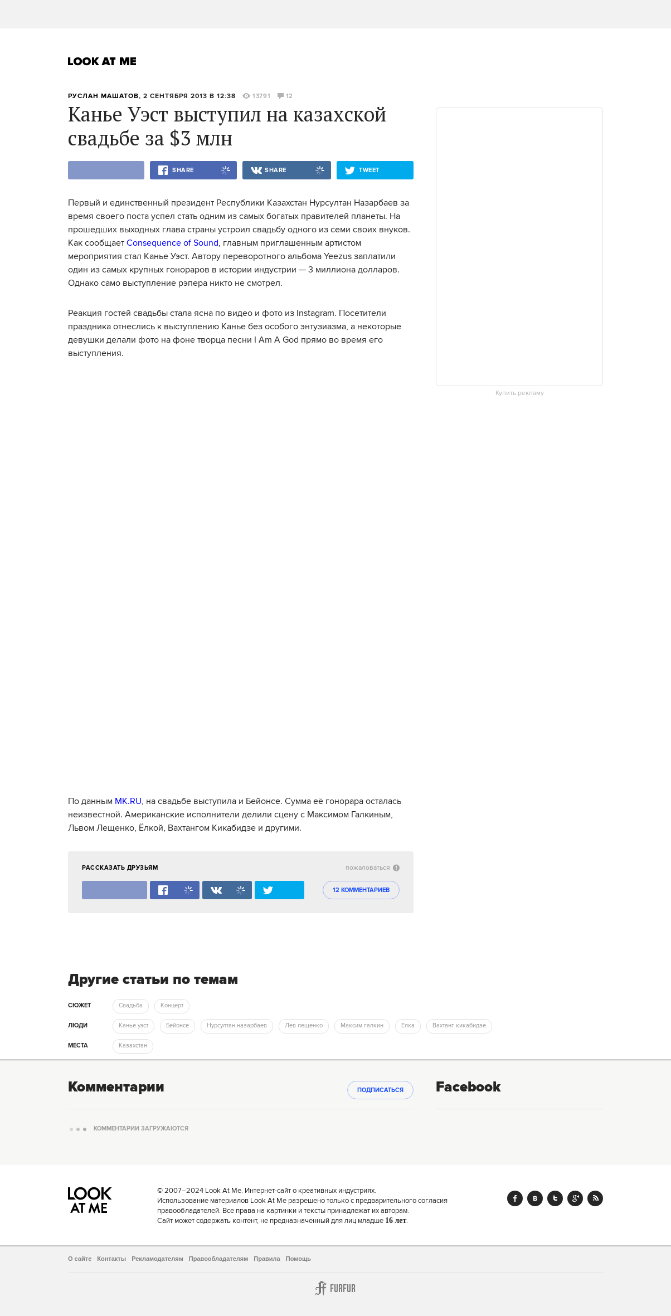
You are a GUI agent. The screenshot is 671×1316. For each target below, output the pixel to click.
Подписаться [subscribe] (380, 1090)
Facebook (515, 1198)
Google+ (575, 1198)
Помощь (298, 1258)
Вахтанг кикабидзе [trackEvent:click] (459, 1026)
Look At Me (102, 61)
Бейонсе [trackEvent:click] (177, 1026)
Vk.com (535, 1198)
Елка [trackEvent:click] (408, 1026)
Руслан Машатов (103, 96)
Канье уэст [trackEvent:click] (133, 1026)
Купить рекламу (519, 393)
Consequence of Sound (172, 242)
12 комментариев (361, 890)
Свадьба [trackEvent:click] (131, 1006)
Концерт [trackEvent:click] (172, 1006)
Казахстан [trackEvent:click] (133, 1046)
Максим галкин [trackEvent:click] (362, 1026)
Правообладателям (219, 1258)
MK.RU (128, 801)
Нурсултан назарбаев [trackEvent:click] (237, 1026)
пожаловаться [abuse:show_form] (373, 868)
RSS (595, 1198)
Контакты (111, 1258)
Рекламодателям (157, 1258)
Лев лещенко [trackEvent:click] (304, 1026)
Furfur (335, 1288)
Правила (267, 1258)
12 (285, 96)
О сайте (79, 1258)
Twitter (555, 1198)
